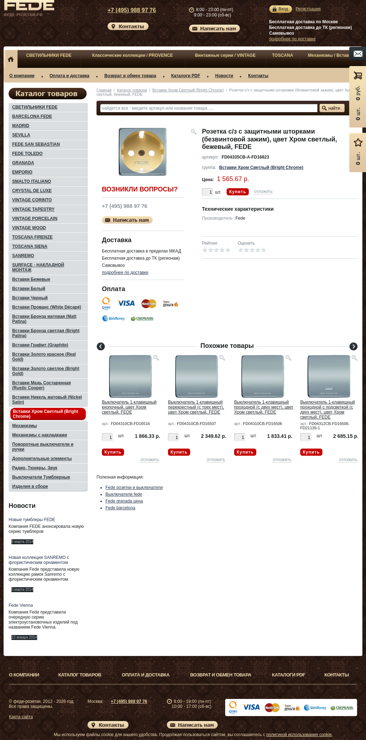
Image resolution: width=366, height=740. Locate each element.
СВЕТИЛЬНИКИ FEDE (48, 55)
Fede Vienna (21, 605)
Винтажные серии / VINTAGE (225, 55)
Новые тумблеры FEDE (32, 519)
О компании (22, 75)
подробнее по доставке (292, 38)
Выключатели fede (123, 494)
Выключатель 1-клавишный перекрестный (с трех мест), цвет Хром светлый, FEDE (196, 407)
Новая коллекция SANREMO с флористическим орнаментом (39, 560)
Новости (224, 75)
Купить (237, 191)
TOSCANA (282, 55)
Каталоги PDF (185, 75)
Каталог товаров (132, 90)
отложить (263, 191)
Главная (104, 90)
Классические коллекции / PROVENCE (132, 55)
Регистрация (308, 8)
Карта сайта (21, 716)
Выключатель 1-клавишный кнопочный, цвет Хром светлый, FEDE (129, 407)
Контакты (258, 75)
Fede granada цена (124, 501)
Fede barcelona (120, 507)
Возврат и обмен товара (130, 75)
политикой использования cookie (299, 734)
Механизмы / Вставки (331, 55)
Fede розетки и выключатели (134, 487)
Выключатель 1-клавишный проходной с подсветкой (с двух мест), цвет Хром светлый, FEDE (327, 410)
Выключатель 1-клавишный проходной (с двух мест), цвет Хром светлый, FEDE (263, 407)
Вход (283, 9)
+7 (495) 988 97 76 (125, 10)
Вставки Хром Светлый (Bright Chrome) (188, 90)
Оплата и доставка (70, 75)
